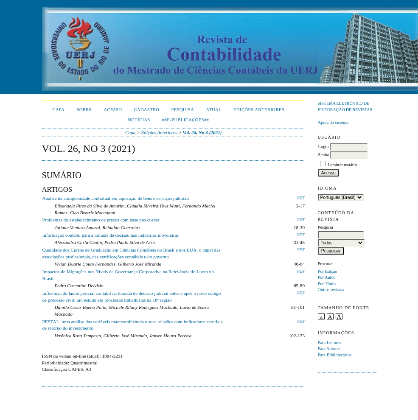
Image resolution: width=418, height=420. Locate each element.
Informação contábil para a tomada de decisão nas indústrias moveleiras (110, 235)
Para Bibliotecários (334, 355)
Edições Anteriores (258, 109)
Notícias (139, 120)
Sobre (84, 109)
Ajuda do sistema (333, 122)
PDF (301, 198)
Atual (214, 109)
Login (323, 146)
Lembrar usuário (342, 164)
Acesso (113, 109)
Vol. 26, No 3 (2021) (202, 132)
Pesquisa (182, 109)
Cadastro (146, 109)
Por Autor (326, 277)
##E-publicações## (185, 120)
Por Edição (327, 271)
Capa (59, 109)
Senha (323, 154)
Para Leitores (329, 342)
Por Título (327, 283)
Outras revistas (331, 289)
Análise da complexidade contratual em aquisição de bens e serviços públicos (116, 198)
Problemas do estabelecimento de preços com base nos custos (100, 219)
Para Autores (329, 348)
